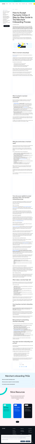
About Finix (14, 430)
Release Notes (30, 434)
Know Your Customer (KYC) (16, 226)
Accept (23, 441)
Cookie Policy (24, 437)
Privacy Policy (20, 437)
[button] (17, 380)
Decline (28, 441)
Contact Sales (23, 430)
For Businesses (15, 431)
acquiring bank (25, 107)
